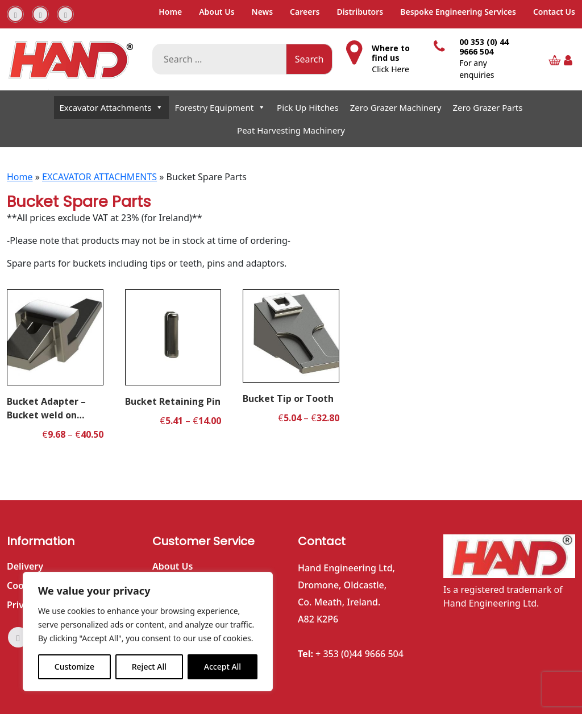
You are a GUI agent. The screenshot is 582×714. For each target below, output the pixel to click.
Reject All (149, 666)
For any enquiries (476, 68)
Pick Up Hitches (308, 107)
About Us (216, 11)
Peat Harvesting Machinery (291, 130)
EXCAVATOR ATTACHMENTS (99, 177)
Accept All (222, 666)
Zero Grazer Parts (487, 107)
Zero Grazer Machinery (396, 107)
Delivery (25, 566)
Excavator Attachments (112, 107)
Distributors (359, 11)
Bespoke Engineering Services (458, 11)
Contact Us (554, 11)
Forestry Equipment (219, 107)
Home (170, 11)
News (262, 11)
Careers (304, 11)
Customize (74, 666)
